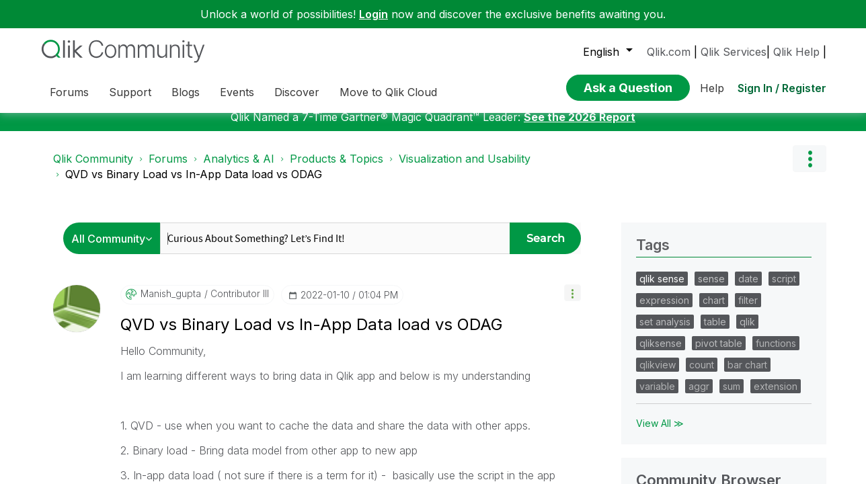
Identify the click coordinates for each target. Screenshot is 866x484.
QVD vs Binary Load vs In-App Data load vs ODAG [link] (193, 184)
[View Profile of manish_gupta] (171, 304)
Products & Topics (336, 168)
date (748, 288)
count (701, 374)
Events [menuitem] (237, 92)
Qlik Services (733, 51)
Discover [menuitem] (296, 92)
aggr (698, 396)
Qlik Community (93, 168)
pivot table (718, 353)
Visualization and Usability (464, 168)
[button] (572, 302)
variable (657, 396)
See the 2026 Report (579, 127)
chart (714, 310)
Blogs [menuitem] (185, 92)
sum (731, 396)
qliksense (660, 353)
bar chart (747, 374)
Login (373, 14)
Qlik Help (796, 51)
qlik (747, 331)
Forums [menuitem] (69, 92)
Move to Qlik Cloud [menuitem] (388, 92)
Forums (168, 168)
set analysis (665, 331)
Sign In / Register (782, 88)
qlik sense (661, 288)
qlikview (657, 374)
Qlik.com (669, 51)
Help (712, 88)
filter (748, 310)
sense (711, 288)
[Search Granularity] (115, 248)
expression (664, 310)
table (715, 331)
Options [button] (809, 168)
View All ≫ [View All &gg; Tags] (660, 433)
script (784, 288)
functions (776, 353)
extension (775, 396)
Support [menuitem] (130, 92)
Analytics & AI (238, 168)
